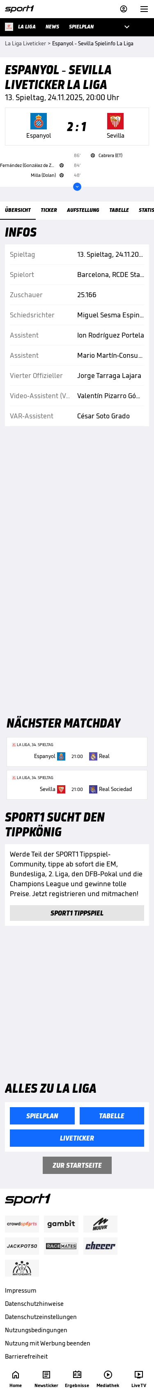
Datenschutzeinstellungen (41, 1317)
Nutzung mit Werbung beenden (47, 1343)
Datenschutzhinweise (34, 1303)
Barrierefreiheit (26, 1356)
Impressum (21, 1290)
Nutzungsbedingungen (36, 1330)
